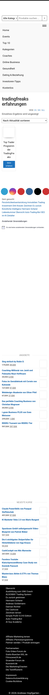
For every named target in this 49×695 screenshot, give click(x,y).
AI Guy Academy (14, 622)
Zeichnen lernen (13, 612)
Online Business (11, 62)
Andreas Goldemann (15, 603)
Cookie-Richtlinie (14, 681)
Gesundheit (9, 68)
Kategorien (8, 49)
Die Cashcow (12, 609)
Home (6, 30)
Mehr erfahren (9, 164)
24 (35, 110)
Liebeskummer (8, 212)
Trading (41, 202)
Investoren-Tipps (12, 81)
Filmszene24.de (13, 657)
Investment (7, 206)
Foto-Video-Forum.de (16, 651)
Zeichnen (28, 206)
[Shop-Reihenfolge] (24, 120)
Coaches (7, 55)
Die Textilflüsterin (14, 669)
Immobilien (32, 202)
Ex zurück (37, 206)
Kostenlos (8, 87)
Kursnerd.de (11, 663)
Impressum (11, 675)
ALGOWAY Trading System (18, 594)
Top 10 (6, 42)
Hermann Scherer (30, 209)
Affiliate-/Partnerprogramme (19, 639)
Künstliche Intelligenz (11, 209)
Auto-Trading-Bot (32, 212)
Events (6, 36)
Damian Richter (13, 606)
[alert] (24, 227)
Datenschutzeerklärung (17, 678)
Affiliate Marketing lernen (18, 636)
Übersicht (20, 212)
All (43, 110)
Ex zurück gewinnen (15, 597)
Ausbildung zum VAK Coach (19, 591)
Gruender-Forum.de (15, 660)
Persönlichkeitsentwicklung (14, 202)
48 (39, 110)
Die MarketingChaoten (16, 666)
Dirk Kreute (18, 206)
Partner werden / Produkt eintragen (23, 642)
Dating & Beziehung (13, 75)
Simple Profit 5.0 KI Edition (18, 615)
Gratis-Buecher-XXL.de (17, 654)
